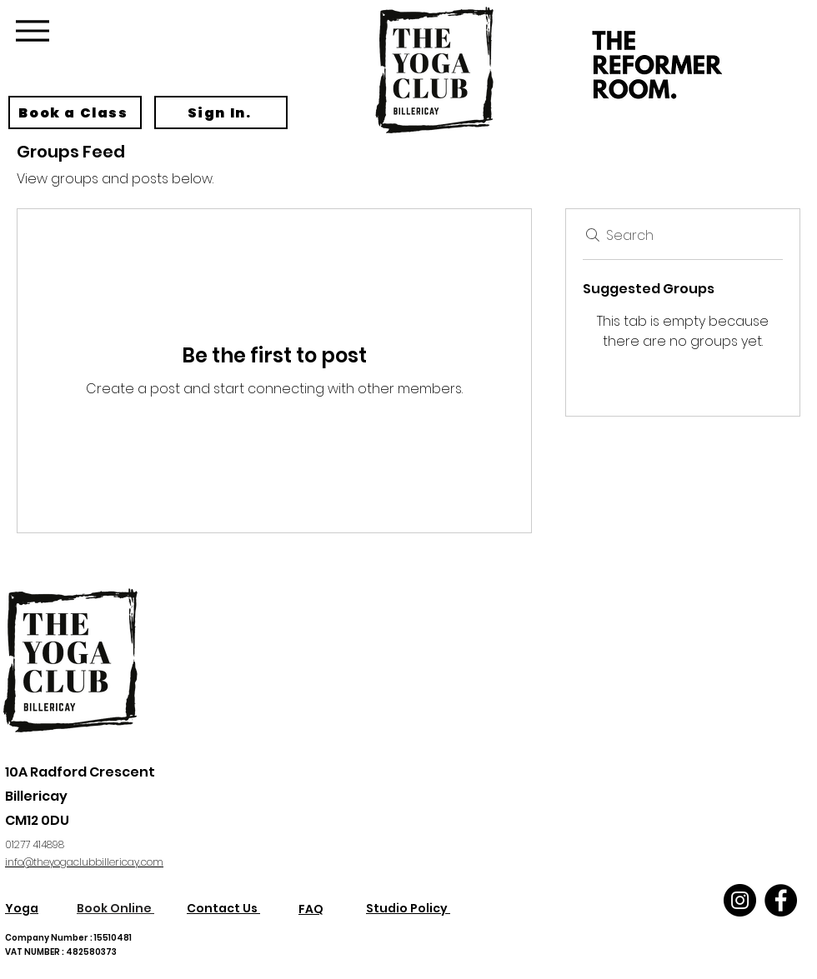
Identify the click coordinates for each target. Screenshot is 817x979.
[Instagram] (740, 900)
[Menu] (32, 30)
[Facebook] (780, 900)
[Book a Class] (75, 112)
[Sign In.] (221, 112)
